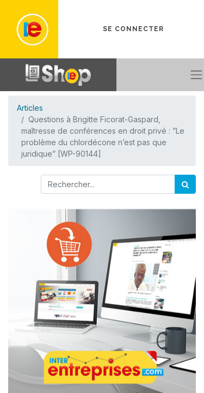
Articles (30, 107)
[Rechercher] (185, 184)
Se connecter (133, 29)
